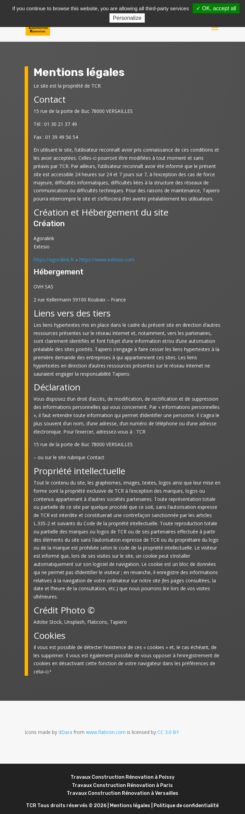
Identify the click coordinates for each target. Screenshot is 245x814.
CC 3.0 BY (168, 732)
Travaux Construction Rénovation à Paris (122, 785)
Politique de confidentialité (186, 806)
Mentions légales (130, 806)
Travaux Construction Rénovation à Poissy (122, 777)
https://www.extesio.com (106, 259)
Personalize (127, 18)
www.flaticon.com (106, 732)
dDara (65, 732)
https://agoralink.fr (54, 259)
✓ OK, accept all (216, 8)
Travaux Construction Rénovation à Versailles (122, 793)
